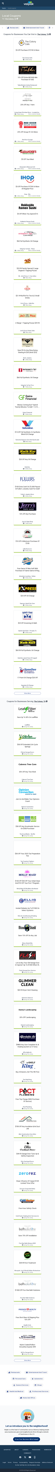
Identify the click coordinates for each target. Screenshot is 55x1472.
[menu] (2, 3)
